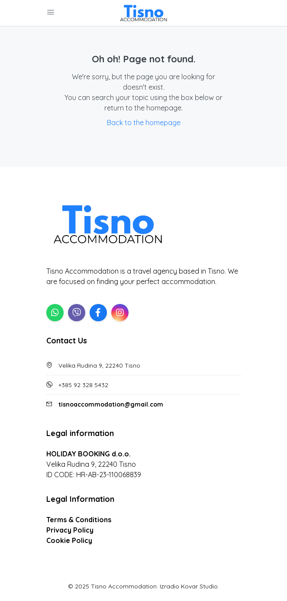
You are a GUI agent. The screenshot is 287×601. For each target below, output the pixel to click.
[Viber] (76, 312)
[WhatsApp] (55, 312)
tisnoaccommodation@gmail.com (110, 404)
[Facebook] (98, 312)
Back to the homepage (144, 122)
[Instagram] (120, 312)
